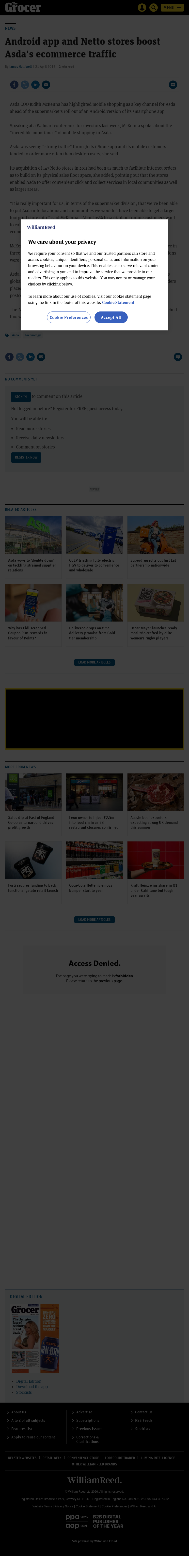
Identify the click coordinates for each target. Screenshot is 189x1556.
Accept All (111, 317)
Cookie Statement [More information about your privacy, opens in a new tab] (118, 302)
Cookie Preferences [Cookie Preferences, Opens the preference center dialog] (69, 317)
